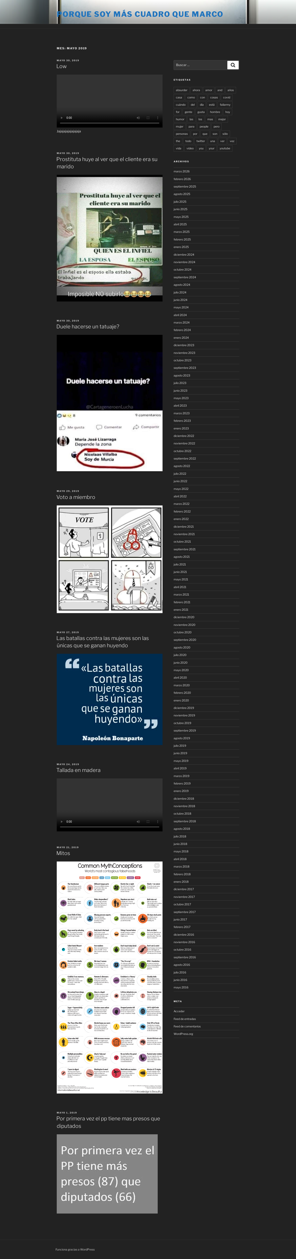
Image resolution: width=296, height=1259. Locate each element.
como (191, 97)
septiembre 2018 (185, 821)
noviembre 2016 (184, 942)
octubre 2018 (182, 813)
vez (232, 141)
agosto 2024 (182, 284)
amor (208, 90)
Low (61, 66)
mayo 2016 (181, 987)
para (191, 126)
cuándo (181, 104)
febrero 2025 (182, 239)
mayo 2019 (181, 760)
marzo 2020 (182, 685)
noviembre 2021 (184, 534)
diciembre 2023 (184, 345)
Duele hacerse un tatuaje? (87, 326)
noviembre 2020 (184, 624)
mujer (179, 126)
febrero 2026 (182, 179)
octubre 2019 (182, 723)
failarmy (225, 104)
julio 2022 (180, 473)
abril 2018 (180, 859)
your (211, 148)
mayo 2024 (181, 307)
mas (210, 119)
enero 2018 (181, 881)
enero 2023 (181, 428)
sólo (225, 133)
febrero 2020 (182, 692)
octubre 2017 (182, 904)
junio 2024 (180, 300)
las (191, 119)
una (212, 141)
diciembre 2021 (184, 526)
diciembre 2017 (184, 889)
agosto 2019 (182, 738)
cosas (214, 97)
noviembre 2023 (184, 352)
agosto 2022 (182, 466)
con (202, 97)
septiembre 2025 (185, 186)
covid (226, 97)
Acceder (179, 1011)
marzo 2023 (182, 413)
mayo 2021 (181, 579)
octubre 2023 (182, 360)
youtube (225, 148)
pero (216, 126)
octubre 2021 (182, 541)
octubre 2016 (182, 949)
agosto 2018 (182, 828)
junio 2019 (180, 753)
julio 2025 (180, 201)
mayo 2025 (181, 216)
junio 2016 (180, 980)
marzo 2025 (182, 231)
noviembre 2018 (184, 806)
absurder (181, 90)
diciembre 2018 (184, 798)
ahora (196, 90)
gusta (201, 112)
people (204, 126)
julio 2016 (180, 972)
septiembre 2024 (185, 277)
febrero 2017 (182, 927)
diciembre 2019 (184, 708)
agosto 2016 (182, 964)
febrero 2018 (182, 874)
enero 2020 (181, 700)
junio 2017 (180, 919)
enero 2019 (181, 791)
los (200, 119)
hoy (227, 112)
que (205, 133)
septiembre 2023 (185, 367)
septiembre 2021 (185, 549)
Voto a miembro (75, 497)
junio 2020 (181, 662)
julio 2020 (180, 655)
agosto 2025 (182, 194)
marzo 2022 (181, 503)
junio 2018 (180, 844)
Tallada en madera (78, 770)
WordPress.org (183, 1033)
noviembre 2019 (184, 715)
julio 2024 (180, 292)
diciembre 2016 (184, 934)
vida (178, 148)
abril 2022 (180, 496)
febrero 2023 (182, 420)
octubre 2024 (182, 269)
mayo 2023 (181, 398)
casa (179, 97)
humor (180, 119)
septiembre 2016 (185, 957)
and (219, 90)
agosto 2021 (182, 556)
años (231, 90)
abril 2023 (180, 405)
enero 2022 (181, 519)
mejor (222, 119)
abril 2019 (180, 768)
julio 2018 (180, 836)
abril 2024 (180, 315)
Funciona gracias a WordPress (75, 1249)
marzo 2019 (181, 776)
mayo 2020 (181, 670)
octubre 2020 (183, 632)
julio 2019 (180, 745)
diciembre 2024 (184, 254)
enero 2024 (181, 337)
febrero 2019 (182, 783)
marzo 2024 (182, 322)
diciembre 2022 (184, 436)
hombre (215, 112)
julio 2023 (180, 383)
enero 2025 (181, 247)
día (202, 104)
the (178, 141)
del (193, 104)
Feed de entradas (185, 1019)
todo (188, 141)
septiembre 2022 (185, 458)
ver (222, 141)
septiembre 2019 (185, 730)
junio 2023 (180, 390)
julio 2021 (180, 564)
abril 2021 (180, 587)
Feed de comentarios (187, 1026)
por (195, 133)
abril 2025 (180, 224)
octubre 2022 (182, 451)
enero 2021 (181, 609)
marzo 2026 (182, 171)
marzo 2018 (181, 866)
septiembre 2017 (185, 912)
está (212, 104)
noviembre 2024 (184, 262)
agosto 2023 (182, 375)
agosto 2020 (182, 647)
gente (188, 112)
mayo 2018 (181, 851)
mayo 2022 (181, 488)
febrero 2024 (182, 330)
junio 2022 (180, 481)
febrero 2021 (182, 602)
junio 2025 (180, 209)
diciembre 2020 (184, 617)
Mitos (63, 853)
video (190, 148)
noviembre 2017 (184, 896)
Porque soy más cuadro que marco (140, 14)
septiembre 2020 (185, 639)
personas (182, 133)
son (215, 133)
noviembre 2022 (184, 443)
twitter (200, 141)
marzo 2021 (181, 594)
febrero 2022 (182, 511)
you (201, 148)
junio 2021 (180, 572)
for (177, 112)
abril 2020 (180, 677)
